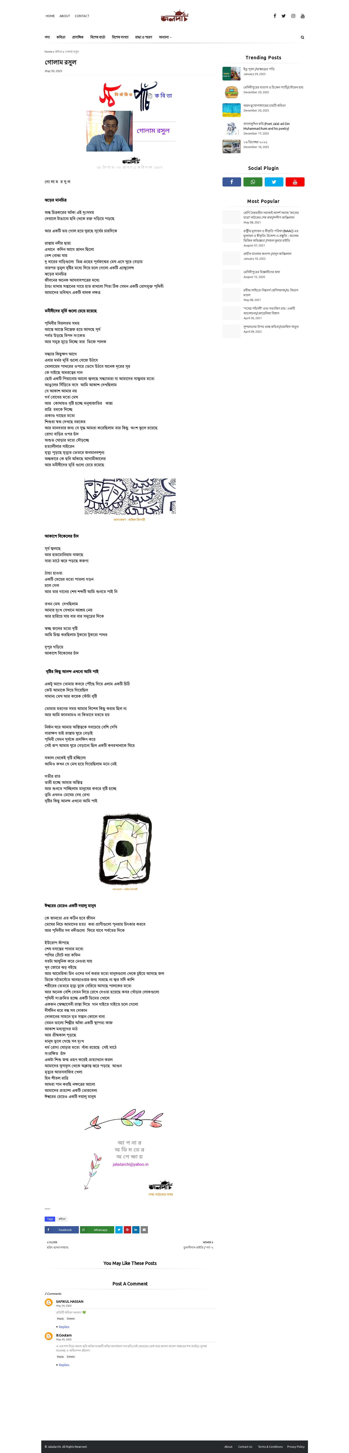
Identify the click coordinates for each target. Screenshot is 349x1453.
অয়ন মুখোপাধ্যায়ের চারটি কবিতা (264, 105)
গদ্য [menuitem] (47, 37)
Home (50, 16)
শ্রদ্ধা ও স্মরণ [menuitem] (143, 37)
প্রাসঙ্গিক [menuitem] (77, 37)
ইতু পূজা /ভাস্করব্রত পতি (259, 69)
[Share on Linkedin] (136, 1229)
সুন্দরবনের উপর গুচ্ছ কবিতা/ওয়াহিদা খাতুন (271, 327)
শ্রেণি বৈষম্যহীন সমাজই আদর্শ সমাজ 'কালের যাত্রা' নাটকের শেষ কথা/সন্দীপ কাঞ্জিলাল (271, 215)
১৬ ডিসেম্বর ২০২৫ (255, 142)
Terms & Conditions (270, 1446)
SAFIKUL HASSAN (69, 1301)
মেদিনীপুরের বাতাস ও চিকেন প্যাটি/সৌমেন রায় (273, 87)
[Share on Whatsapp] (97, 1229)
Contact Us (245, 1446)
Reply (60, 1318)
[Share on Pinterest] (127, 1229)
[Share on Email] (144, 1229)
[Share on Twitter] (119, 1229)
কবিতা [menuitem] (61, 37)
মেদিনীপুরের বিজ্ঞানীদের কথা (261, 272)
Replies (64, 1327)
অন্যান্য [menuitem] (164, 37)
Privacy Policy (296, 1446)
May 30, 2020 (63, 1305)
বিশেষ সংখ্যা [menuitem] (120, 37)
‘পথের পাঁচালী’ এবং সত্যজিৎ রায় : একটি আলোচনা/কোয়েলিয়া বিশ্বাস (269, 311)
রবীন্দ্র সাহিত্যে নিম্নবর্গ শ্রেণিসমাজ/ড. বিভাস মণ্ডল (270, 292)
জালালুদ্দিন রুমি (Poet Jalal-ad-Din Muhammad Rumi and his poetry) (266, 126)
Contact (82, 16)
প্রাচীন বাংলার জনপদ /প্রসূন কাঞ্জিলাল (267, 254)
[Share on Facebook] (62, 1229)
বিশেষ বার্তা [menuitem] (97, 37)
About (64, 16)
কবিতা (58, 51)
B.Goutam (64, 1335)
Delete (71, 1318)
